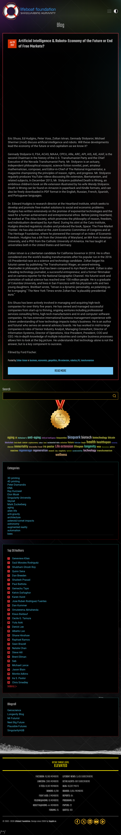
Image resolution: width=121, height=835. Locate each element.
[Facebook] (77, 821)
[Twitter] (83, 821)
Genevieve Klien (21, 558)
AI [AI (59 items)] (16, 438)
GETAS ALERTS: (69, 782)
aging (10, 507)
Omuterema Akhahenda (25, 609)
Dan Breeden (19, 575)
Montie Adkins (20, 673)
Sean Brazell (19, 643)
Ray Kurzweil (14, 491)
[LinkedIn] (89, 821)
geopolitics (52, 361)
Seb (14, 661)
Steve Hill (17, 652)
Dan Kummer (19, 605)
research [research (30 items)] (51, 451)
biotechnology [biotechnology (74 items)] (99, 438)
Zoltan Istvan (21, 361)
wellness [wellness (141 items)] (61, 455)
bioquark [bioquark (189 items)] (74, 437)
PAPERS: (66, 805)
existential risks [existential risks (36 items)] (53, 443)
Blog (60, 25)
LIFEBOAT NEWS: (69, 777)
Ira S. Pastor (19, 678)
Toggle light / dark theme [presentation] (116, 11)
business (33, 361)
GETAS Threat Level (60, 764)
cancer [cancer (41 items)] (25, 443)
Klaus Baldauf (20, 614)
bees (10, 533)
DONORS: (50, 791)
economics (42, 361)
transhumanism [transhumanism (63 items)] (104, 450)
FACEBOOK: (40, 777)
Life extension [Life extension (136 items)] (64, 447)
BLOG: (65, 786)
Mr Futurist (13, 718)
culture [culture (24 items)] (41, 443)
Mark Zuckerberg (16, 504)
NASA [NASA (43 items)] (99, 447)
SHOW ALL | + (12, 687)
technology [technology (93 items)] (89, 451)
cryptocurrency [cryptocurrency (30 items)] (33, 443)
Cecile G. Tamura (21, 618)
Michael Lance (20, 665)
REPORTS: (66, 796)
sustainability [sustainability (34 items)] (77, 451)
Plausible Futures (17, 726)
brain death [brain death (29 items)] (17, 443)
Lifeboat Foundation (22, 821)
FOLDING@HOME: (41, 801)
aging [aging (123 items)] (10, 438)
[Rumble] (102, 821)
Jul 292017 (12, 44)
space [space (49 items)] (69, 450)
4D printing (13, 481)
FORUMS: (52, 810)
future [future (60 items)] (71, 442)
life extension (63, 361)
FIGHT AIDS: (44, 796)
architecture (13, 517)
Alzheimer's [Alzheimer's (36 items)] (22, 438)
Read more (60, 370)
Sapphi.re (52, 821)
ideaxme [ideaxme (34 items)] (10, 447)
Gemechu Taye (20, 588)
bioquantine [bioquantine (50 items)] (61, 438)
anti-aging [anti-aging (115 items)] (34, 438)
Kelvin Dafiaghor (21, 592)
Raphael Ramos (21, 639)
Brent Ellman (19, 656)
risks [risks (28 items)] (56, 451)
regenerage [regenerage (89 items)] (25, 450)
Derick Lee (18, 626)
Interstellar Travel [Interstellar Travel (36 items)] (35, 447)
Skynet (11, 501)
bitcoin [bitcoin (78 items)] (111, 438)
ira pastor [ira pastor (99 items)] (48, 446)
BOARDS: (66, 791)
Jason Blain (18, 669)
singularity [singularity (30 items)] (62, 451)
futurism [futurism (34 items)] (78, 443)
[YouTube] (96, 821)
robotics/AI (75, 361)
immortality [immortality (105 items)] (21, 446)
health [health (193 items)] (91, 442)
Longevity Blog (15, 714)
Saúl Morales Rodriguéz (25, 562)
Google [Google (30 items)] (83, 443)
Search (114, 396)
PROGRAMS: (67, 801)
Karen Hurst (18, 596)
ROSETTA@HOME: (40, 805)
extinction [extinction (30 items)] (63, 443)
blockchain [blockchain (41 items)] (9, 443)
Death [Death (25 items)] (45, 443)
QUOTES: (66, 810)
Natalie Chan (19, 648)
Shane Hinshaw (21, 635)
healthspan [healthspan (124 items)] (104, 442)
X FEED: (42, 786)
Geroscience (14, 710)
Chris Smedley (20, 682)
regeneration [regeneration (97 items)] (40, 450)
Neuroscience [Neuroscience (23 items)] (105, 447)
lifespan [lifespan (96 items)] (78, 446)
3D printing (13, 478)
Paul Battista (19, 584)
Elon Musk (13, 494)
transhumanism (87, 361)
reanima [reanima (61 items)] (14, 450)
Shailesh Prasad (21, 579)
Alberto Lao (18, 631)
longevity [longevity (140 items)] (90, 447)
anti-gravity (13, 514)
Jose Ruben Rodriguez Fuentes (29, 601)
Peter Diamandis (16, 484)
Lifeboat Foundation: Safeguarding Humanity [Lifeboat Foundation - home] (53, 11)
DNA (9, 488)
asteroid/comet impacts (20, 520)
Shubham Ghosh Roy (24, 567)
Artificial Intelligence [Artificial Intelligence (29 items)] (49, 438)
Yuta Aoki (17, 622)
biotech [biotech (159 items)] (86, 437)
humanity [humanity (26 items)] (114, 443)
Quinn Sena (18, 571)
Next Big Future (15, 722)
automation (13, 530)
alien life (12, 510)
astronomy (13, 523)
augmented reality (17, 527)
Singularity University (19, 497)
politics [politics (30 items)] (112, 447)
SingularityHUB (15, 730)
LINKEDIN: (41, 782)
